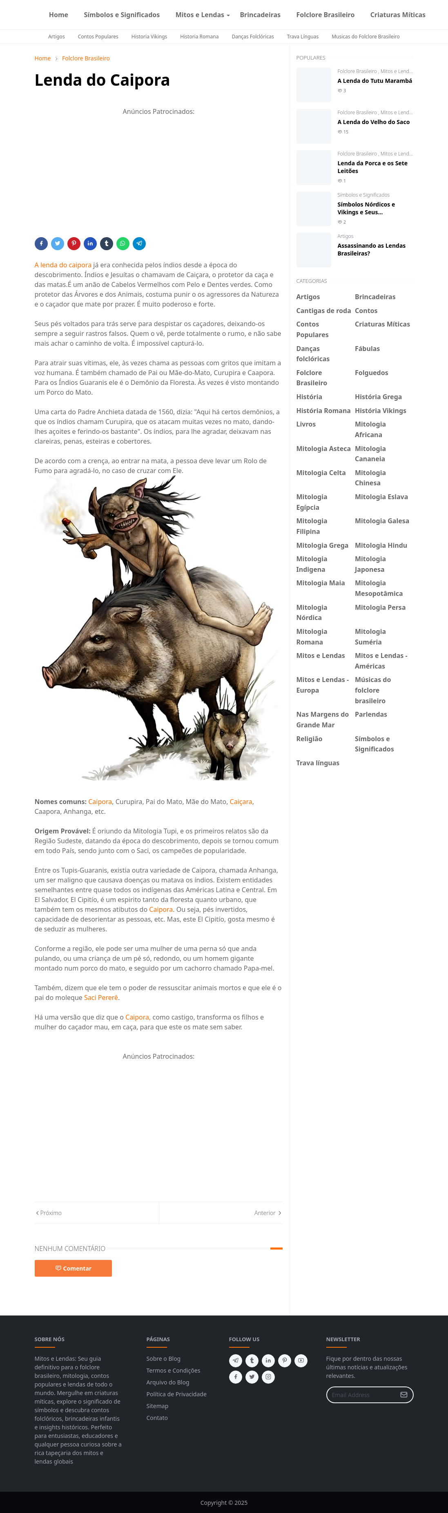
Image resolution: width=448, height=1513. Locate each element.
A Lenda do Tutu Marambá (375, 80)
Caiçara (241, 801)
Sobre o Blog (164, 1358)
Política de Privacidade (177, 1394)
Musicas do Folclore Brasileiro (366, 36)
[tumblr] (252, 1360)
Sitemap (158, 1406)
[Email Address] (361, 1394)
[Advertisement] (159, 180)
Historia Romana (199, 36)
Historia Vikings (149, 36)
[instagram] (443, 15)
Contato (157, 1418)
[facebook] (436, 15)
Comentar (73, 1268)
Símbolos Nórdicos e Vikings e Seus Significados (366, 212)
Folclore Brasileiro (358, 71)
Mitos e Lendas (397, 71)
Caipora (100, 801)
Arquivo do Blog (168, 1382)
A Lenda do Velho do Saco (374, 122)
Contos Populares (98, 36)
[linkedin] (268, 1360)
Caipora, (138, 1017)
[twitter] (252, 1377)
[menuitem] (58, 14)
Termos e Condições (174, 1370)
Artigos (56, 36)
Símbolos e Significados (364, 194)
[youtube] (301, 1360)
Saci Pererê (101, 997)
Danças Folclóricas (253, 36)
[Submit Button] (404, 1394)
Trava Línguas (303, 36)
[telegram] (235, 1360)
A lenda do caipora (63, 264)
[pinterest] (284, 1360)
